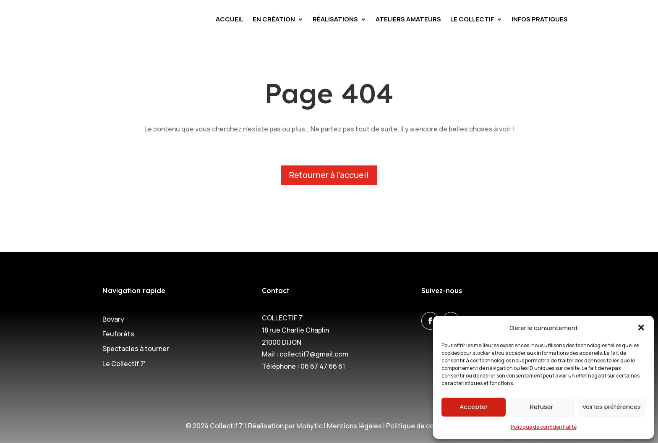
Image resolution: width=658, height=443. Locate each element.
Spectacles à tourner (135, 348)
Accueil (229, 20)
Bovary (113, 319)
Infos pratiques (540, 20)
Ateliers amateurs (408, 20)
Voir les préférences (611, 406)
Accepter (474, 406)
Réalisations (335, 20)
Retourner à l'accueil (329, 175)
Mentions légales (355, 425)
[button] (641, 327)
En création (274, 20)
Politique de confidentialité (544, 426)
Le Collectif (472, 20)
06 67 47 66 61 (322, 366)
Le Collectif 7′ (123, 363)
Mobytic (309, 425)
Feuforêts (118, 333)
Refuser (541, 406)
